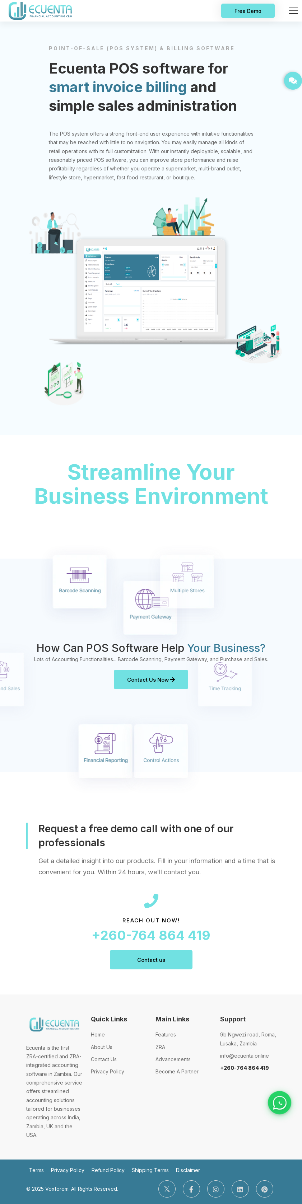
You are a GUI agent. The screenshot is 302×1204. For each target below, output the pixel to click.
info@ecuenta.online (244, 1056)
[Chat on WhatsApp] (280, 1103)
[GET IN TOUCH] (293, 81)
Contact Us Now (151, 679)
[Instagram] (215, 1189)
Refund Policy (108, 1170)
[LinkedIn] (240, 1189)
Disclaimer (188, 1170)
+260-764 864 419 (151, 935)
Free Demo (247, 11)
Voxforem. (57, 1189)
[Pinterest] (264, 1189)
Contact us (151, 959)
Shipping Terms (150, 1170)
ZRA (160, 1047)
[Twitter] (167, 1189)
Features (165, 1034)
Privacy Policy (107, 1071)
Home (98, 1034)
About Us (101, 1047)
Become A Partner (177, 1071)
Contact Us (104, 1059)
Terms (36, 1170)
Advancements (173, 1059)
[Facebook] (191, 1189)
